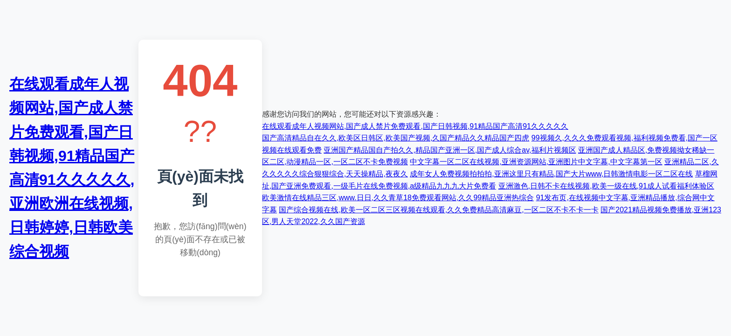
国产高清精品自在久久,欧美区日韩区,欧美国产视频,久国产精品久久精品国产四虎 (395, 138)
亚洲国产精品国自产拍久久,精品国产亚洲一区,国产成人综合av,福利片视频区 (450, 150)
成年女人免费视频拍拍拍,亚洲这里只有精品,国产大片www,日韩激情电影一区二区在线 (551, 174)
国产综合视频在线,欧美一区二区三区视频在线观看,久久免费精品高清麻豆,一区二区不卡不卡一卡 (438, 210)
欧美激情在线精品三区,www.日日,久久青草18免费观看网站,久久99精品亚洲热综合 (398, 198)
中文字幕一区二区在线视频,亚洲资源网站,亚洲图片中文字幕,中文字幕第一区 (536, 162)
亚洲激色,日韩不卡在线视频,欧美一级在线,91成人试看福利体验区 (606, 186)
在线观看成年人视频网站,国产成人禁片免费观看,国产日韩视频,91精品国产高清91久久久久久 (415, 126)
